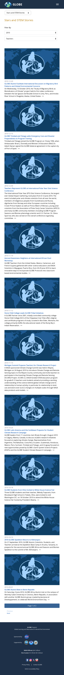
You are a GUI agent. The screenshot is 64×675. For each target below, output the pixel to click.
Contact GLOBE (37, 664)
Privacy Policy (26, 664)
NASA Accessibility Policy (32, 669)
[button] (57, 4)
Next (8, 613)
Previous (10, 611)
